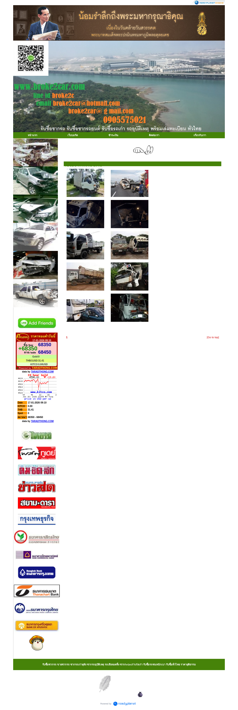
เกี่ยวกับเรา (200, 135)
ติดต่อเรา (154, 135)
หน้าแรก (32, 135)
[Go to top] (213, 337)
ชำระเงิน (113, 135)
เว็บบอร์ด (72, 135)
